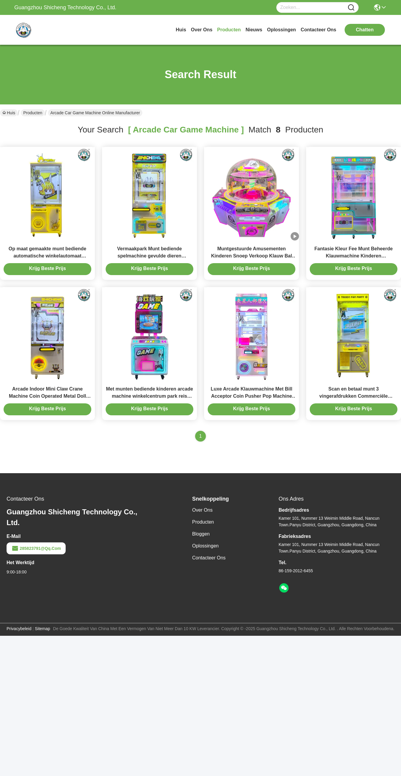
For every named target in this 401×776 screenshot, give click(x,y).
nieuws (254, 29)
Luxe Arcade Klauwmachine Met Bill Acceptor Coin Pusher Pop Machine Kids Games (251, 396)
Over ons (202, 510)
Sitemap (42, 628)
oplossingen (281, 29)
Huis (181, 29)
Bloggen (201, 533)
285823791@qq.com (36, 548)
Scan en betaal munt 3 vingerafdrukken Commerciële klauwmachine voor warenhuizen (353, 396)
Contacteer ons (209, 557)
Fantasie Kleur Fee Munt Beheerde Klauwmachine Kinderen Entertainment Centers (353, 256)
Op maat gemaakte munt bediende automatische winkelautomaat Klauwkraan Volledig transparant (48, 256)
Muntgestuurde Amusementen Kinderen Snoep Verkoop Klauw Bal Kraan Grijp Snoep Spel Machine (251, 256)
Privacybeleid (19, 628)
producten (229, 29)
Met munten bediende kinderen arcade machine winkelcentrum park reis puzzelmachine (149, 396)
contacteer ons (318, 29)
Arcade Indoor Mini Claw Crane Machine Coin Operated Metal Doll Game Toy (47, 396)
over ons (201, 29)
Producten (32, 112)
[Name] (351, 7)
